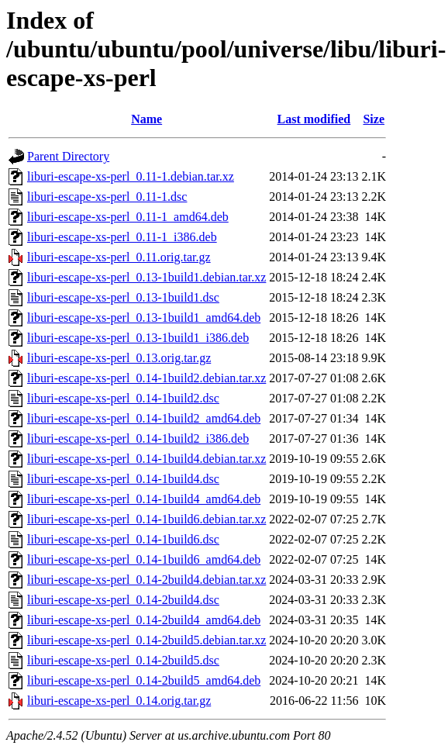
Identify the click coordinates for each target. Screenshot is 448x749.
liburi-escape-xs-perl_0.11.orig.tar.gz (119, 257)
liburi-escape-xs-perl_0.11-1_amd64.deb (128, 216)
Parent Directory (68, 156)
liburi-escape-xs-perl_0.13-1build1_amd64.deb (143, 317)
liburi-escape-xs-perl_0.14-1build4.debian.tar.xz (146, 458)
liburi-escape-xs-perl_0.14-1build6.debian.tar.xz (146, 519)
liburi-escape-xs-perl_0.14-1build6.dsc (123, 539)
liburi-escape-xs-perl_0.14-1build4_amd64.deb (143, 499)
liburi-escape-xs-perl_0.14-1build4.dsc (123, 478)
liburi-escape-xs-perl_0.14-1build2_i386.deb (138, 438)
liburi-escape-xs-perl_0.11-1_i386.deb (122, 236)
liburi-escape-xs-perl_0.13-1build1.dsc (123, 297)
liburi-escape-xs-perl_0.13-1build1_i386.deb (138, 337)
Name (146, 119)
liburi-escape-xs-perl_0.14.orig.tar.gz (119, 700)
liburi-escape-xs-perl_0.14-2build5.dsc (123, 660)
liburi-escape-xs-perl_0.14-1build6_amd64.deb (143, 559)
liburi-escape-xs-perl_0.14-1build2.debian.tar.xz (146, 378)
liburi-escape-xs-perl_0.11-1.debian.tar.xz (130, 176)
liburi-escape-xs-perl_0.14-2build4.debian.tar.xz (146, 579)
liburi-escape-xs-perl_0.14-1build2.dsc (123, 398)
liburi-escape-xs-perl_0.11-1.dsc (107, 196)
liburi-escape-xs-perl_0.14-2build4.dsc (123, 599)
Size (373, 119)
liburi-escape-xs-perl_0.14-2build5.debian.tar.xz (146, 640)
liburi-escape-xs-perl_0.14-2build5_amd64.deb (143, 680)
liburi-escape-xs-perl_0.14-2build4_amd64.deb (143, 619)
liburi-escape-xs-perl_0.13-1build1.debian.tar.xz (146, 277)
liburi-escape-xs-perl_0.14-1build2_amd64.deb (143, 418)
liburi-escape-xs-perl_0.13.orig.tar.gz (119, 357)
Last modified (314, 119)
